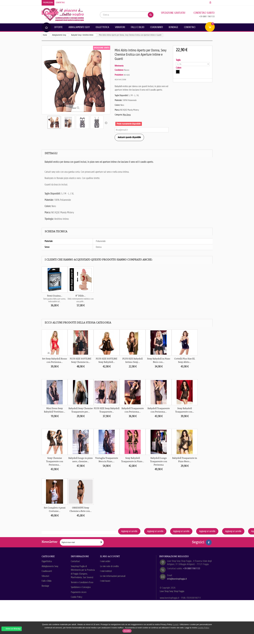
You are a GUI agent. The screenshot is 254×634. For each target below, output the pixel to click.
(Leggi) (175, 624)
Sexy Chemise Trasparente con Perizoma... (54, 461)
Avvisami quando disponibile (129, 137)
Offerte (58, 27)
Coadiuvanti (156, 27)
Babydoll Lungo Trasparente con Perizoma (158, 461)
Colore (179, 67)
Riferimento (119, 65)
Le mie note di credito (109, 566)
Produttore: (119, 74)
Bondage (173, 27)
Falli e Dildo (137, 27)
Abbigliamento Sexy (79, 27)
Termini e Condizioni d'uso (82, 582)
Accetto (127, 631)
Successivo (106, 122)
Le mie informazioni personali (112, 576)
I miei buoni (105, 581)
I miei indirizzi (106, 571)
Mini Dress (127, 114)
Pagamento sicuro (78, 592)
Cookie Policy (76, 597)
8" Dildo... (81, 295)
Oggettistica (102, 27)
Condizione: (119, 70)
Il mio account (110, 556)
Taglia (178, 60)
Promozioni (48, 2)
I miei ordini (105, 561)
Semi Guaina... (54, 295)
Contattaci (60, 2)
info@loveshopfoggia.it (177, 579)
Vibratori (120, 27)
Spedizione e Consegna (81, 587)
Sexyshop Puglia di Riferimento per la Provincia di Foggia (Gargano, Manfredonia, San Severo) (83, 572)
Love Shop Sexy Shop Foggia (172, 591)
